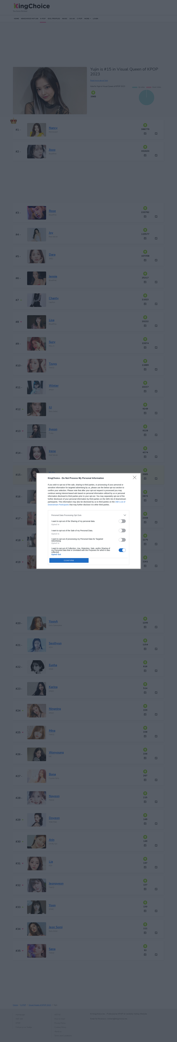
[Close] (135, 478)
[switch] (122, 521)
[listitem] (88, 515)
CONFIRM (69, 560)
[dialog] (88, 521)
